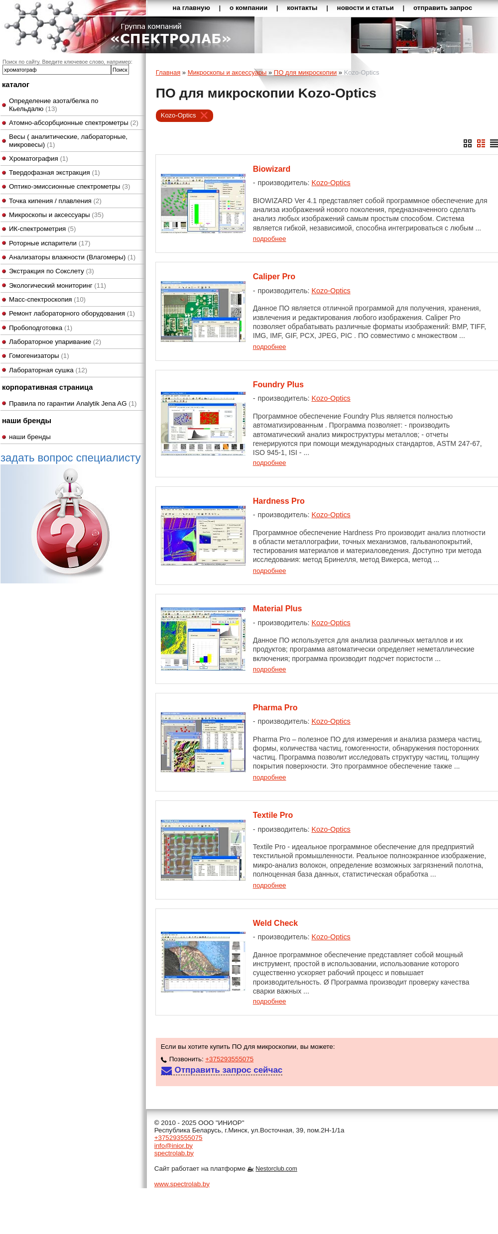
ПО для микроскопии (305, 72)
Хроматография (38, 158)
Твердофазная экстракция (54, 172)
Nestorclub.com (276, 1168)
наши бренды (30, 437)
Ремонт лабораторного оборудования (72, 313)
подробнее (269, 238)
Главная (168, 72)
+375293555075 (229, 1059)
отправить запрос (442, 7)
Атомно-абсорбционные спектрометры (73, 122)
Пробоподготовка (40, 328)
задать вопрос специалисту (70, 517)
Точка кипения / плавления (55, 201)
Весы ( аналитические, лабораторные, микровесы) (68, 140)
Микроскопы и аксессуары (56, 215)
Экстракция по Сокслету (51, 271)
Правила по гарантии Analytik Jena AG (73, 403)
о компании (248, 7)
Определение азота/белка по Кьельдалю (54, 104)
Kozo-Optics (178, 115)
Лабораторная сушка (48, 370)
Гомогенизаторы (39, 355)
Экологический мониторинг (57, 285)
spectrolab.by (174, 1153)
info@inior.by (173, 1145)
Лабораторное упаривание (55, 341)
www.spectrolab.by (182, 1184)
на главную (191, 7)
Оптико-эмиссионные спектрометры (69, 186)
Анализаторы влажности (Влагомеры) (72, 257)
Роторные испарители (49, 243)
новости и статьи (365, 7)
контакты (302, 7)
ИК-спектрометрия (42, 228)
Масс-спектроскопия (47, 299)
